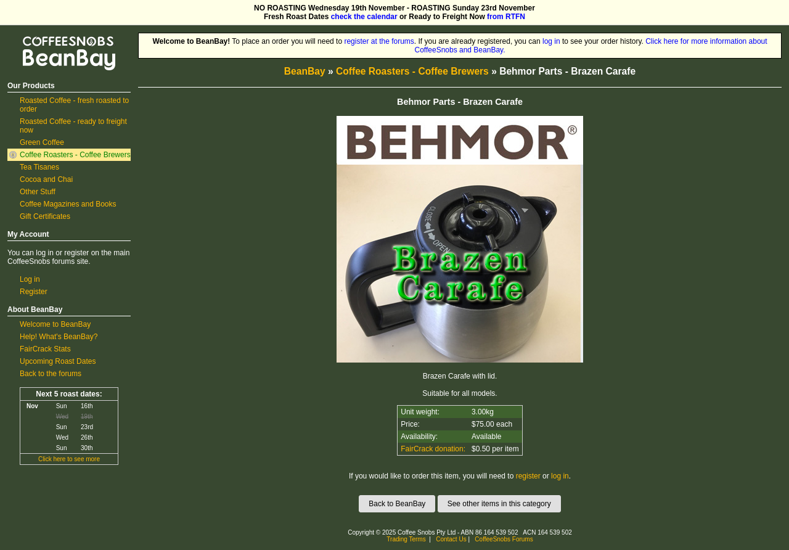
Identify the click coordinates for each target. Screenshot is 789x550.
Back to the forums (50, 373)
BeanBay (304, 71)
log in (551, 41)
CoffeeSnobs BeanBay (60, 37)
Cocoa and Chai (46, 179)
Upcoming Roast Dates (58, 361)
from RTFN (506, 16)
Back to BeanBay (397, 503)
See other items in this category (499, 503)
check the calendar (364, 16)
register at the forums (379, 41)
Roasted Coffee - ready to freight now (73, 125)
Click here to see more (69, 459)
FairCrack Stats (45, 349)
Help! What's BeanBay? (58, 336)
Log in (30, 279)
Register (33, 291)
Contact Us (451, 539)
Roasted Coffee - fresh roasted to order (74, 104)
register (528, 476)
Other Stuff (37, 191)
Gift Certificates (45, 216)
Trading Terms (405, 539)
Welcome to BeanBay (55, 324)
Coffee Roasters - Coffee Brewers (75, 154)
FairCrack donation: (433, 449)
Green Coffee (42, 142)
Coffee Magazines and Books (68, 204)
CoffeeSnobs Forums (504, 539)
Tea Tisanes (39, 167)
